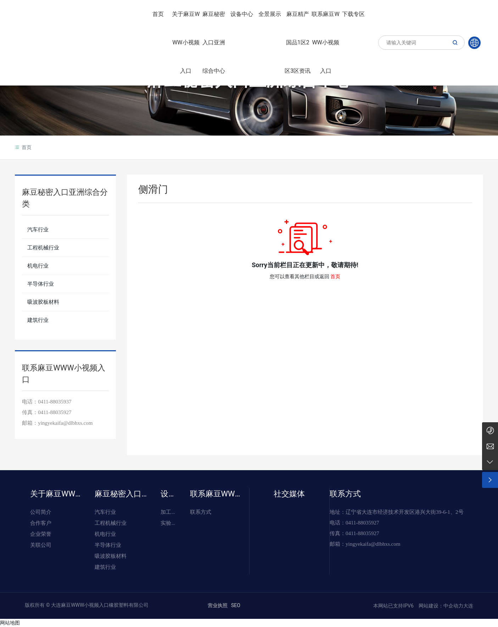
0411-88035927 (54, 412)
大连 (468, 606)
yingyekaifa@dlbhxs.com (65, 423)
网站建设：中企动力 (440, 606)
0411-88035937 (54, 402)
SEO (235, 605)
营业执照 (218, 605)
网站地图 (10, 623)
